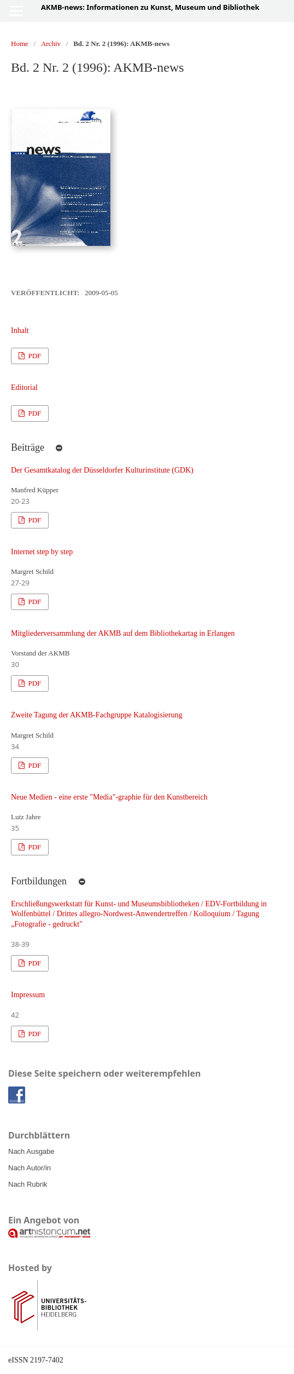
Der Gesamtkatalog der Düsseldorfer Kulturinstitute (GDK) (102, 470)
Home (19, 43)
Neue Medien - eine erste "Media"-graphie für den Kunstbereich (109, 797)
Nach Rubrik (28, 1184)
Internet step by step (42, 552)
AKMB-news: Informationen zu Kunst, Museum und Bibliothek (150, 7)
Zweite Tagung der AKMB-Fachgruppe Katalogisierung (97, 715)
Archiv (51, 43)
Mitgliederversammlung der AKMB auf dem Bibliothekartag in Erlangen (122, 633)
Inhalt (20, 330)
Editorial (24, 387)
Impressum (28, 995)
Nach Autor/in (29, 1168)
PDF (33, 356)
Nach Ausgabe (31, 1151)
